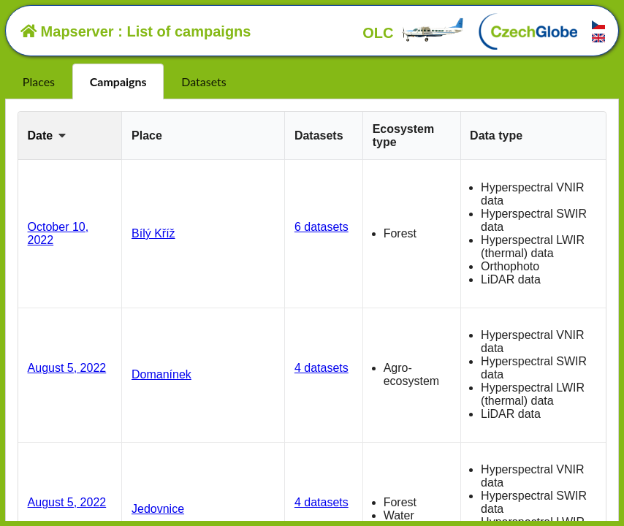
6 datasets (321, 227)
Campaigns (118, 81)
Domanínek (161, 374)
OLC (413, 33)
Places (39, 81)
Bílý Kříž (153, 233)
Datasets (203, 81)
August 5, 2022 (67, 368)
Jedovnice (158, 509)
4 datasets (321, 368)
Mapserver (67, 31)
